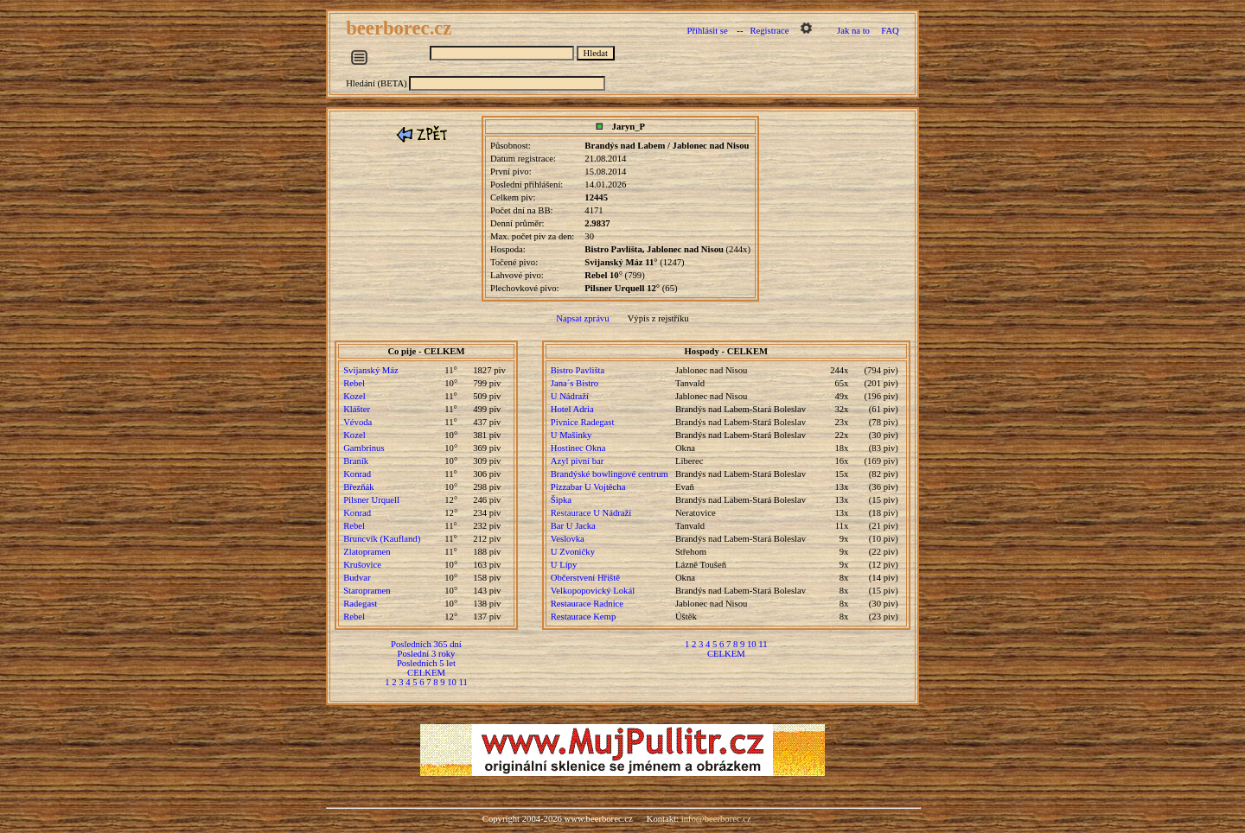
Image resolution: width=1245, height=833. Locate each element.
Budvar (356, 577)
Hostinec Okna (578, 448)
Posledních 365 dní (426, 644)
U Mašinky (571, 435)
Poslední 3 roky (427, 653)
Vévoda (357, 422)
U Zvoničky (573, 551)
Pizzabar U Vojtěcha (588, 487)
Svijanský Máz (371, 370)
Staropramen (366, 590)
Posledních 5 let (426, 663)
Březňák (358, 487)
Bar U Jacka (573, 526)
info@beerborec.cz (716, 818)
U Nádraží (570, 396)
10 (451, 682)
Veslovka (567, 539)
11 (463, 682)
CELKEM (426, 672)
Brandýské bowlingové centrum (609, 474)
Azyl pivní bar (577, 461)
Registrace (769, 30)
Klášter (356, 409)
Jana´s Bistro (574, 383)
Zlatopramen (366, 551)
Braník (355, 461)
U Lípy (564, 564)
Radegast (360, 603)
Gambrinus (363, 448)
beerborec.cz (401, 28)
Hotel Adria (572, 409)
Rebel (354, 383)
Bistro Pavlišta (577, 370)
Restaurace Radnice (587, 603)
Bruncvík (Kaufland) (381, 539)
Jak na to (853, 30)
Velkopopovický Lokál (593, 590)
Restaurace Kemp (583, 616)
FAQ (890, 30)
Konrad (357, 474)
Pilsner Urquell (371, 500)
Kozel (354, 396)
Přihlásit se (707, 30)
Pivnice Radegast (583, 422)
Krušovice (362, 564)
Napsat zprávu (582, 318)
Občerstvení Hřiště (585, 577)
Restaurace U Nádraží (591, 513)
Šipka (561, 500)
